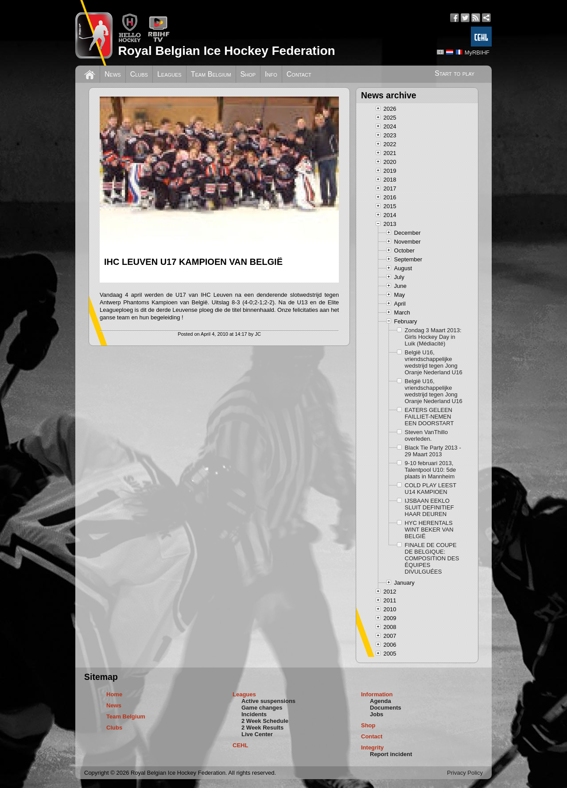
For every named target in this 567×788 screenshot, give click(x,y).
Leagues (169, 74)
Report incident (391, 754)
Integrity (372, 747)
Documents (385, 707)
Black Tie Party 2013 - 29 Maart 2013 (433, 451)
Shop (248, 74)
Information (377, 694)
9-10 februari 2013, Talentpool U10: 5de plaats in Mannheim (430, 470)
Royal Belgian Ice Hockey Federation (226, 51)
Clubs (139, 74)
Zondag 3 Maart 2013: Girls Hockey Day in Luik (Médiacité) (433, 337)
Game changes (262, 707)
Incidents (254, 714)
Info (271, 74)
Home (114, 694)
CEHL (240, 745)
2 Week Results (262, 727)
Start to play (454, 73)
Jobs (376, 714)
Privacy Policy (465, 772)
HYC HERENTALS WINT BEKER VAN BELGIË (429, 530)
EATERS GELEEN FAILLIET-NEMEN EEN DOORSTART (429, 417)
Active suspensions (268, 701)
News (113, 74)
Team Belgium (211, 74)
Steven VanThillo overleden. (426, 435)
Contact (299, 74)
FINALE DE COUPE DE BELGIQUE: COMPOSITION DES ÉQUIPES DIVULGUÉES (432, 558)
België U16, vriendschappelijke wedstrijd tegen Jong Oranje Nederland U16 (433, 362)
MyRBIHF (477, 52)
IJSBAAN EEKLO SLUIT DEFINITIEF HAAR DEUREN (429, 507)
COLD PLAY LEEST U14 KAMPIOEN (430, 488)
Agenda (380, 701)
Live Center (257, 734)
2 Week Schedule (264, 721)
